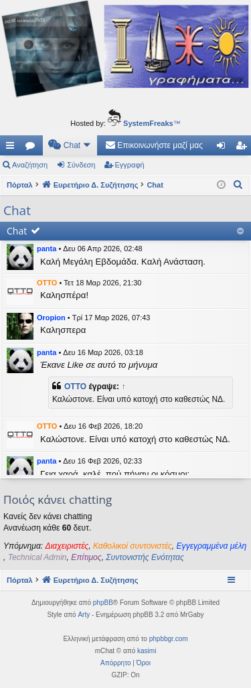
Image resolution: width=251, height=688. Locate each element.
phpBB (103, 602)
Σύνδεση (81, 165)
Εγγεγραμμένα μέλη (212, 546)
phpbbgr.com (168, 638)
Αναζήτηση (30, 165)
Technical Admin (37, 557)
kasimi (146, 651)
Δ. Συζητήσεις (32, 148)
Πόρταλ (20, 185)
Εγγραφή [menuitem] (243, 148)
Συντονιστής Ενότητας (144, 557)
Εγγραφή (130, 165)
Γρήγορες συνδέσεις (12, 148)
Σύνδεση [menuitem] (224, 148)
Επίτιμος (86, 557)
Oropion (51, 318)
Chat (17, 230)
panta (46, 249)
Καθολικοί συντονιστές (132, 546)
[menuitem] (70, 145)
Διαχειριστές (67, 546)
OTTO (47, 283)
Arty (84, 614)
